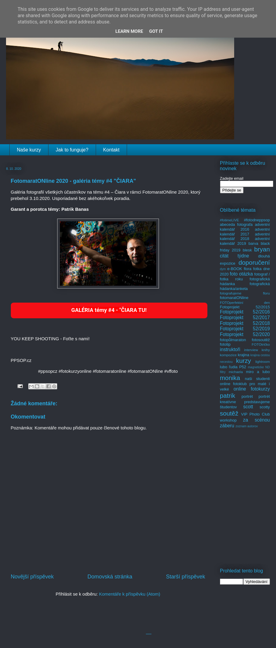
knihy (266, 350)
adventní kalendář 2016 (245, 227)
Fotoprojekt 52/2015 (245, 307)
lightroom (262, 361)
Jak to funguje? (72, 149)
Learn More (129, 31)
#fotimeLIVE (229, 220)
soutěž (229, 413)
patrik (227, 395)
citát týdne (234, 255)
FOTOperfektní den (245, 302)
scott (248, 406)
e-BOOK (234, 268)
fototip (225, 344)
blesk (247, 250)
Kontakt (111, 149)
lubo (224, 367)
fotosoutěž (261, 340)
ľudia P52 (237, 367)
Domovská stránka (109, 577)
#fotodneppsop (257, 220)
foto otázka (241, 273)
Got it (156, 31)
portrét (247, 396)
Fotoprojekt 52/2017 (245, 317)
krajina (243, 355)
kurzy (243, 360)
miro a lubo (258, 371)
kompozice (228, 355)
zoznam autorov (247, 426)
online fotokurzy (252, 388)
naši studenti (257, 378)
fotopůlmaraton (233, 340)
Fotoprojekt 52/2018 (245, 323)
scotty (265, 407)
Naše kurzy (29, 149)
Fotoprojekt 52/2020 (245, 334)
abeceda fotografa (236, 224)
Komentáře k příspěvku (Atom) (129, 594)
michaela (236, 372)
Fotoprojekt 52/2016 (245, 311)
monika (230, 377)
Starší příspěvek (185, 577)
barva (254, 243)
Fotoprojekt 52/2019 (245, 328)
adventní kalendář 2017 (245, 231)
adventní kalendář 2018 (245, 236)
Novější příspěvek (32, 577)
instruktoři (230, 349)
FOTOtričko (261, 344)
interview (251, 350)
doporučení (254, 262)
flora (247, 268)
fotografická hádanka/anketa (245, 286)
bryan (262, 249)
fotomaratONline (234, 297)
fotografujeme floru (245, 293)
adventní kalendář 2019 (245, 241)
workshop (228, 420)
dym (223, 269)
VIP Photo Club (255, 414)
